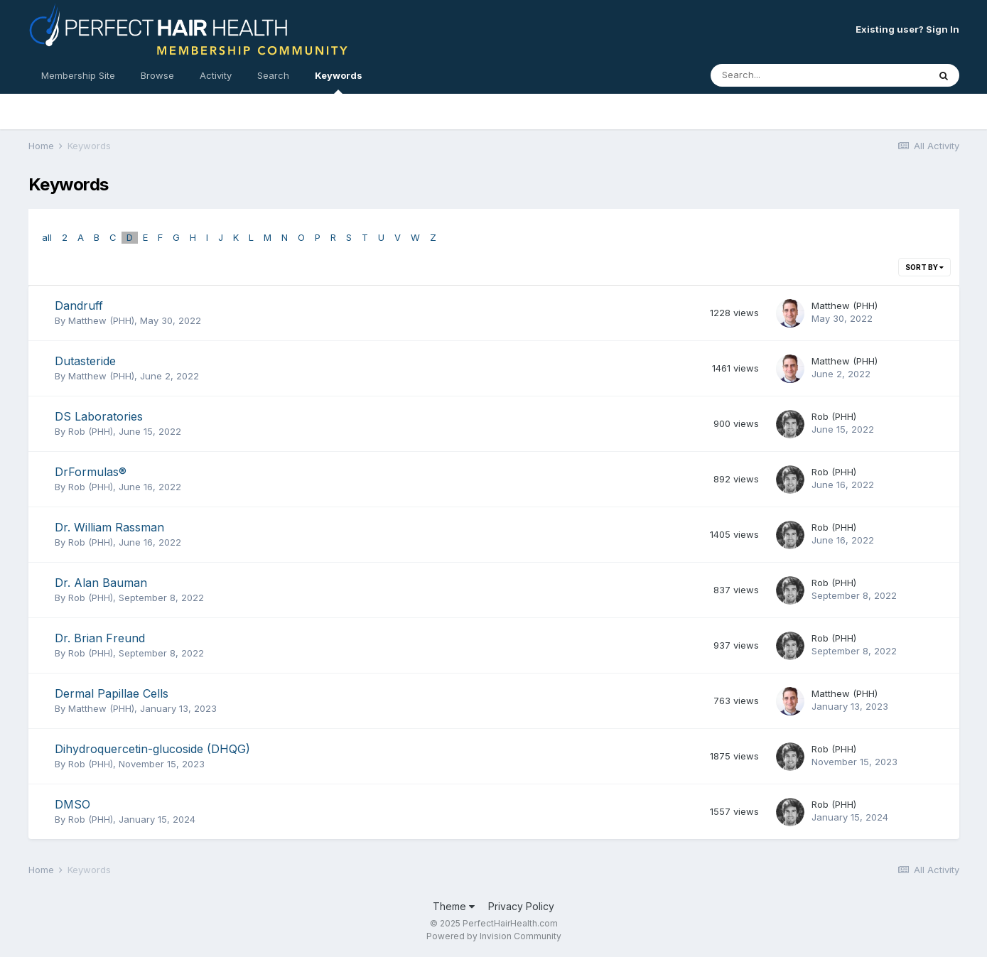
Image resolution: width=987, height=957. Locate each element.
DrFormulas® (90, 472)
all (47, 237)
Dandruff (79, 305)
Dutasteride (85, 361)
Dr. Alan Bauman (101, 582)
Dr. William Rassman (109, 527)
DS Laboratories (99, 416)
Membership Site (78, 75)
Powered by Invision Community (493, 936)
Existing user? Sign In (907, 29)
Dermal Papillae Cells (111, 693)
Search (273, 75)
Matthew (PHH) (101, 320)
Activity (216, 75)
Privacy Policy (521, 906)
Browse (157, 75)
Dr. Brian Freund (100, 638)
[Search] (781, 75)
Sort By (924, 267)
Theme (454, 906)
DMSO (72, 804)
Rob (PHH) (90, 431)
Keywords (338, 82)
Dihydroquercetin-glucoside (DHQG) (152, 749)
